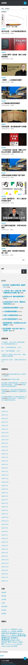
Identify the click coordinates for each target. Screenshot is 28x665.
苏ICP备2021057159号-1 (8, 664)
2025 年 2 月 (4, 468)
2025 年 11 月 (5, 436)
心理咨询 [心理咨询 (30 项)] (13, 636)
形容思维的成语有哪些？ (11, 308)
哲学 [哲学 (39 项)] (7, 633)
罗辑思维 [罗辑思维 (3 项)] (3, 646)
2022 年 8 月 (4, 574)
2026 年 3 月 (4, 422)
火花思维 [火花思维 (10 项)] (20, 642)
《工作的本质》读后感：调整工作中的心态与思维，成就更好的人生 (13, 151)
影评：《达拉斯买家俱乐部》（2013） (11, 347)
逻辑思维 (3, 613)
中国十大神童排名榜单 (10, 315)
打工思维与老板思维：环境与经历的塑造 (13, 226)
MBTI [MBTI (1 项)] (9, 629)
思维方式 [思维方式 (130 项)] (5, 638)
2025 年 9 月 (4, 443)
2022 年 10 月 (5, 566)
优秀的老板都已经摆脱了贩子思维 (13, 175)
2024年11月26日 (5, 82)
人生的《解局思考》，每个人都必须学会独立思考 (13, 200)
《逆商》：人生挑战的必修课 (11, 80)
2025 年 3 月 (4, 464)
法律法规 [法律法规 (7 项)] (14, 642)
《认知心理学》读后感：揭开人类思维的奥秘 (13, 56)
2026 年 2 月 (4, 425)
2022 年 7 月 (4, 577)
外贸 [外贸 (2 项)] (23, 633)
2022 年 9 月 (4, 570)
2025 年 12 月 (5, 432)
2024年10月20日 (5, 154)
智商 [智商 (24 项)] (9, 642)
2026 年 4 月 (4, 418)
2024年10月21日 (5, 128)
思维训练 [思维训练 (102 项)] (5, 640)
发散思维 (3, 29)
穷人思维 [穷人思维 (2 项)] (14, 644)
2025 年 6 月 (4, 454)
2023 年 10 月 (5, 524)
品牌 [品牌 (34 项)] (3, 633)
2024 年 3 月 (4, 506)
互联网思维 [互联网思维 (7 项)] (14, 629)
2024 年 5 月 (4, 499)
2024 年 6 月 (4, 496)
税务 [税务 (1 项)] (11, 644)
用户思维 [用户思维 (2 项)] (7, 644)
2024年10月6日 (5, 229)
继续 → (24, 260)
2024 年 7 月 (4, 492)
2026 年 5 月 (4, 415)
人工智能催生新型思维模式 (10, 103)
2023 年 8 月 (4, 531)
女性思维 (3, 599)
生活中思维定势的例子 (10, 319)
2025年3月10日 (5, 58)
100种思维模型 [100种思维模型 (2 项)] (4, 629)
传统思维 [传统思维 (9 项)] (4, 631)
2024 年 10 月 (5, 482)
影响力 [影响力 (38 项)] (4, 636)
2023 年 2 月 (4, 552)
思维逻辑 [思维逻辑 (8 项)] (12, 640)
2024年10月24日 (5, 105)
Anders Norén (6, 662)
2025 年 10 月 (5, 439)
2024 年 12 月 (5, 475)
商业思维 (3, 52)
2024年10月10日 (5, 202)
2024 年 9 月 (4, 485)
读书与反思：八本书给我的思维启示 (13, 31)
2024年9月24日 (5, 255)
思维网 (4, 3)
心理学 (3, 603)
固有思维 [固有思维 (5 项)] (19, 633)
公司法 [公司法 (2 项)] (8, 631)
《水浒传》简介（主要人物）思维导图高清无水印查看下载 (14, 292)
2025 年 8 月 (4, 446)
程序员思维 (4, 606)
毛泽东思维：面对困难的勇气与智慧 (13, 127)
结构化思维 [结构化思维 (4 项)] (19, 644)
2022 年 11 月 (5, 563)
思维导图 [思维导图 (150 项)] (21, 635)
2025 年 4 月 (4, 461)
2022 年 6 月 (4, 581)
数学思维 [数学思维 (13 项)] (4, 642)
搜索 (2, 268)
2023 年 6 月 (4, 538)
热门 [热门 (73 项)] (3, 644)
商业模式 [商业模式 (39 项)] (13, 633)
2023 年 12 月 (5, 517)
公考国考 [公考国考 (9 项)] (13, 631)
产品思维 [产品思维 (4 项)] (20, 629)
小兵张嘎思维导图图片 (10, 311)
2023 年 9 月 (4, 528)
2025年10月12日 (5, 33)
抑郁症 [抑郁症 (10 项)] (18, 640)
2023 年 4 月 (4, 545)
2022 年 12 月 (5, 559)
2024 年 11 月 (5, 478)
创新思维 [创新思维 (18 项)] (20, 631)
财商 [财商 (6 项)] (12, 646)
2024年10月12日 (5, 177)
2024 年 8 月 (4, 489)
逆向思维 (3, 610)
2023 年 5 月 (4, 542)
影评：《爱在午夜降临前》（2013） (11, 351)
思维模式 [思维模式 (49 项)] (14, 638)
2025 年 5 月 (4, 457)
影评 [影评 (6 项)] (8, 636)
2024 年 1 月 (4, 513)
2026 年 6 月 (4, 411)
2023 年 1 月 (4, 556)
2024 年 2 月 (4, 510)
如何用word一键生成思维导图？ (14, 296)
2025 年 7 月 (4, 450)
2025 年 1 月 (4, 471)
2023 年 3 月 (4, 549)
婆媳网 (2, 655)
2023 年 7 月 (4, 535)
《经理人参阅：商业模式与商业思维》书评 (13, 252)
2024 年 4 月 (4, 503)
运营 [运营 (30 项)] (15, 646)
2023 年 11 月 (5, 521)
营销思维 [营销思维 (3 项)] (8, 646)
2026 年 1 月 (4, 429)
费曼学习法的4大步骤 (13, 379)
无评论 (12, 33)
